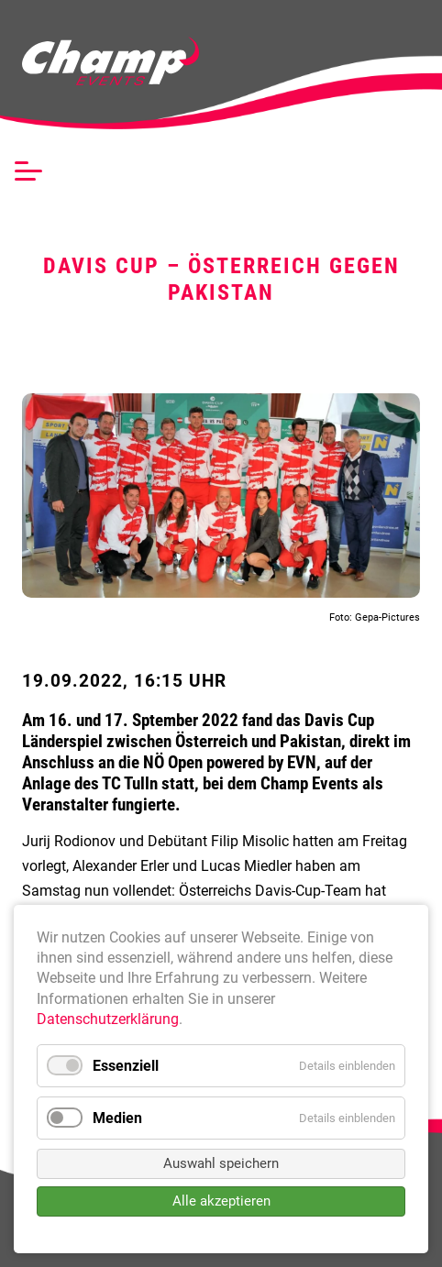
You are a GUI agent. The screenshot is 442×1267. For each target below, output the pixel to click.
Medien (117, 1118)
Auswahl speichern (221, 1163)
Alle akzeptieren (221, 1201)
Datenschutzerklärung (108, 1019)
